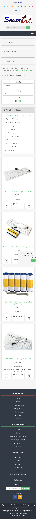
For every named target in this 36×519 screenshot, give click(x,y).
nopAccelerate (21, 515)
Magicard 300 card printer (13, 119)
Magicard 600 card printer (13, 122)
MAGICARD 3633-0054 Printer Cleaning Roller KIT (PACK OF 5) (18, 303)
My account (18, 457)
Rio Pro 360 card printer (12, 136)
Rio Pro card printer (11, 133)
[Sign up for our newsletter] (13, 488)
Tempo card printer (11, 126)
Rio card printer (10, 129)
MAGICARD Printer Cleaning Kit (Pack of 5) (18, 359)
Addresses (18, 464)
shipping (32, 505)
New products (18, 443)
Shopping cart (18, 467)
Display (18, 91)
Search (18, 429)
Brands (18, 402)
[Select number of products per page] (18, 94)
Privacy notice (18, 408)
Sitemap (18, 398)
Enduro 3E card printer (12, 140)
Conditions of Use (18, 412)
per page (18, 97)
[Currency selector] (14, 2)
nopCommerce (22, 508)
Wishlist (18, 471)
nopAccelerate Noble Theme (18, 514)
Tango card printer (11, 143)
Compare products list (18, 440)
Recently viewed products (18, 436)
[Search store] (16, 27)
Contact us (18, 419)
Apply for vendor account (18, 474)
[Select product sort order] (18, 85)
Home (3, 68)
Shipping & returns (18, 405)
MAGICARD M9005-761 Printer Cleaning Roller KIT (18, 247)
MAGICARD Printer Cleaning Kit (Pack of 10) (18, 191)
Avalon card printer (11, 147)
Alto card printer (10, 150)
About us (18, 415)
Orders (18, 461)
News (18, 433)
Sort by (18, 82)
